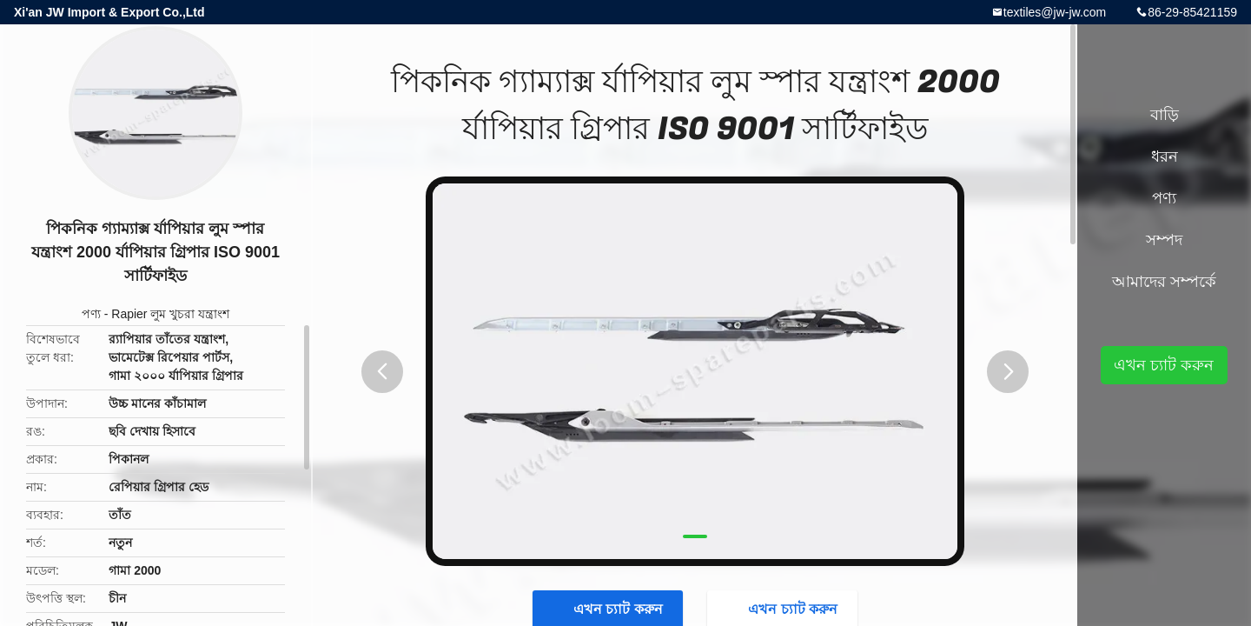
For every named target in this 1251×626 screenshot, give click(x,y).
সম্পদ (1164, 240)
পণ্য (91, 314)
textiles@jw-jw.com (1054, 12)
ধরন (1164, 156)
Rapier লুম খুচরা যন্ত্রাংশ (170, 314)
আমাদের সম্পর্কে (1164, 281)
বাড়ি (1164, 114)
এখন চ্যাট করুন (1164, 365)
